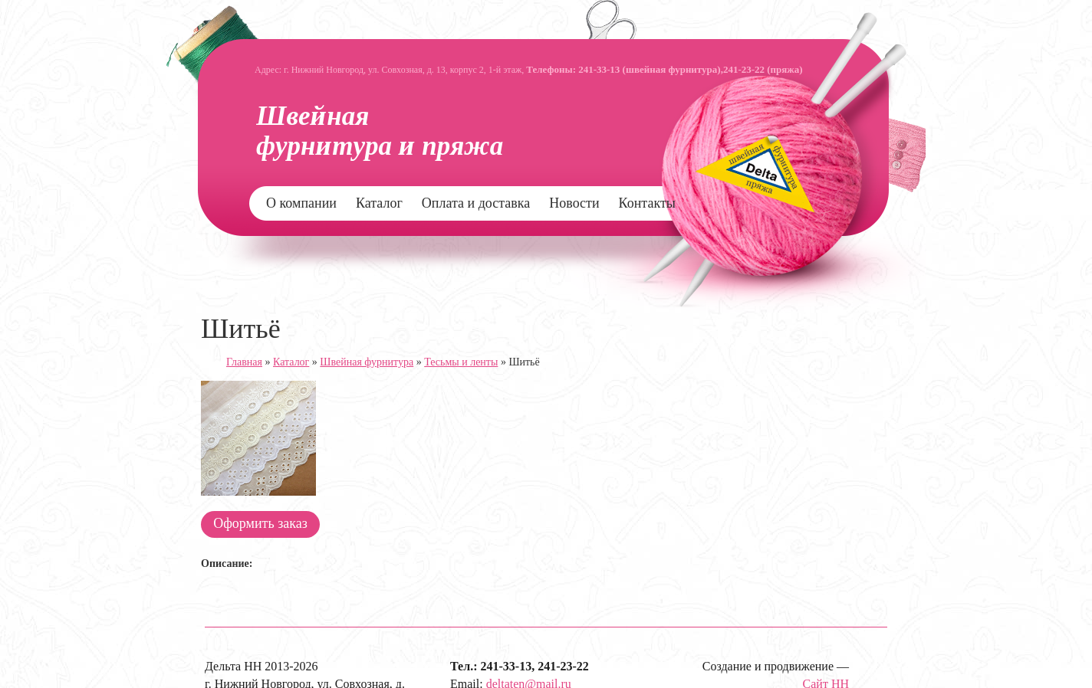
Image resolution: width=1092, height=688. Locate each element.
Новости (574, 203)
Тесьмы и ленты (461, 362)
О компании (301, 203)
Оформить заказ (260, 523)
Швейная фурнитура (366, 362)
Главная (244, 362)
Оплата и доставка (476, 203)
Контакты (647, 203)
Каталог (379, 203)
